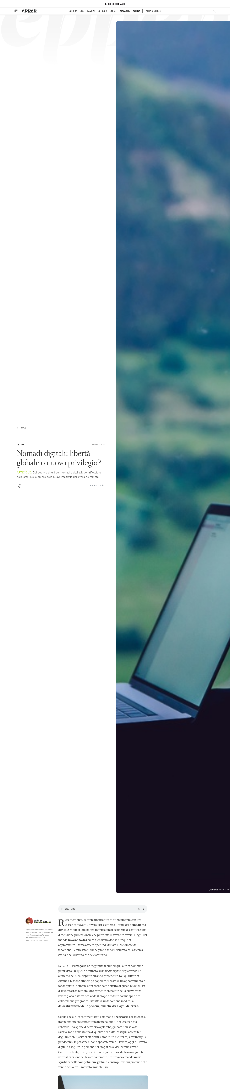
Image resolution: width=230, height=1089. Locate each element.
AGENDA (136, 11)
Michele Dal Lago (42, 922)
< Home (21, 427)
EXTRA (112, 11)
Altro (20, 444)
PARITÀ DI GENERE (153, 11)
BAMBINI (91, 11)
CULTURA (73, 11)
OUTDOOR (102, 11)
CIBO (82, 11)
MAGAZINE (125, 11)
